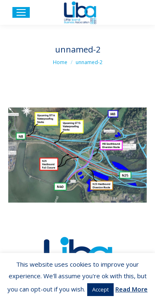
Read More (131, 289)
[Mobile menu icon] (21, 12)
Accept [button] (100, 289)
